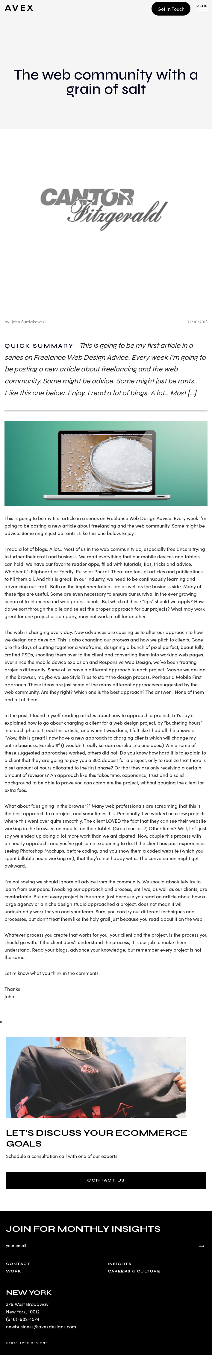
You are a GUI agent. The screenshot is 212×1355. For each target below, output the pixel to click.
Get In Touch (171, 8)
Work (14, 1271)
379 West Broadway (27, 1304)
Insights (120, 1264)
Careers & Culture (134, 1271)
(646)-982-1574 (22, 1319)
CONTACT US (106, 1180)
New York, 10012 (23, 1311)
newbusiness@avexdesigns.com (41, 1326)
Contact (18, 1264)
